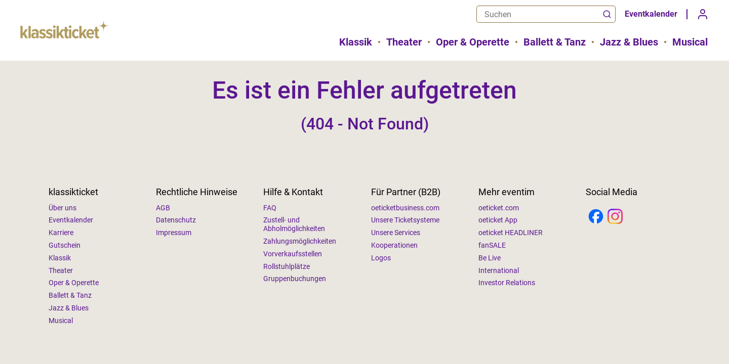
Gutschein (64, 245)
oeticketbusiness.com (405, 208)
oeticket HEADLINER (510, 233)
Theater (404, 42)
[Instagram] (615, 217)
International (498, 270)
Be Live (489, 258)
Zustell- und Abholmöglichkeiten (294, 224)
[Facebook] (596, 217)
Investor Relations (506, 283)
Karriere (61, 233)
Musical (690, 42)
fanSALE (492, 245)
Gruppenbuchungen (294, 279)
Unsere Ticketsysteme (405, 220)
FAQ (269, 208)
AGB (163, 208)
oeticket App (497, 220)
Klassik (355, 42)
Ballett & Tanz (554, 42)
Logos (381, 258)
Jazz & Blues (629, 42)
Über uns (62, 208)
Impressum (173, 233)
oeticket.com (498, 208)
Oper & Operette (472, 42)
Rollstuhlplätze (286, 266)
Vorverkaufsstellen (292, 254)
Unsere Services (395, 233)
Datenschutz (176, 220)
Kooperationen (394, 245)
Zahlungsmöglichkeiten (299, 241)
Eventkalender (651, 14)
